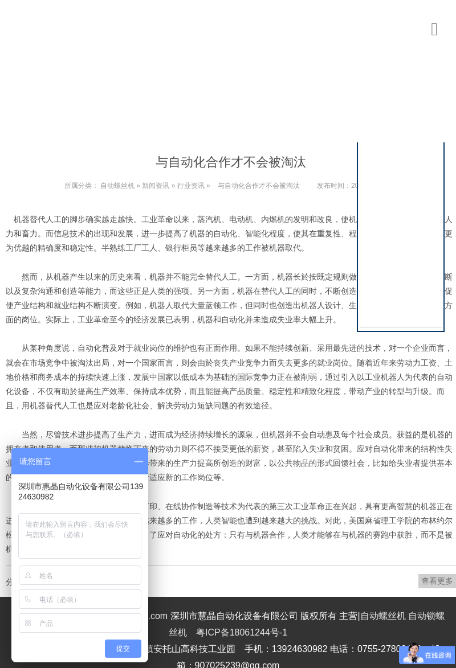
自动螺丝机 (117, 186)
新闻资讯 (155, 186)
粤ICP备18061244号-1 (241, 632)
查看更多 (437, 580)
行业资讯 (191, 186)
